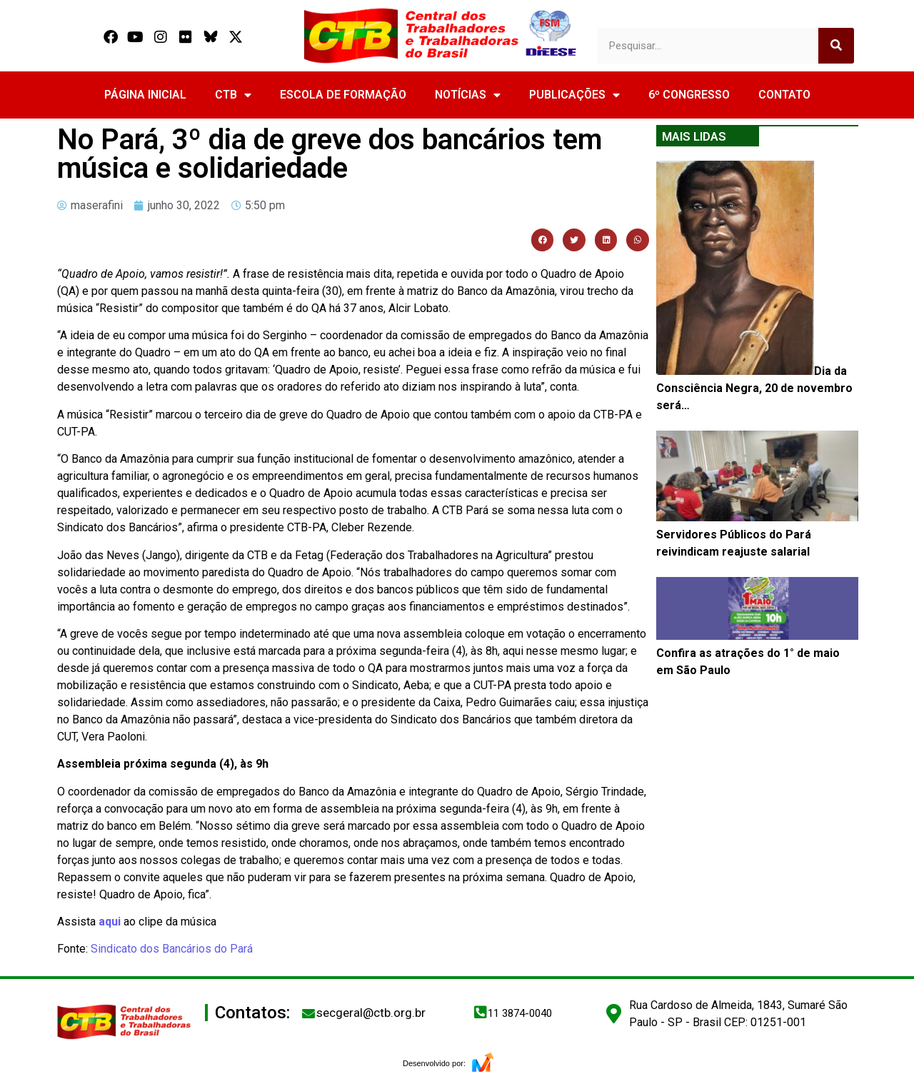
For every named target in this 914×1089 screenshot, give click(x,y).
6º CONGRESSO (689, 94)
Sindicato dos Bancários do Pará (172, 948)
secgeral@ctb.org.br (371, 1012)
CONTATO (784, 94)
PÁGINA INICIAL (145, 94)
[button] (542, 240)
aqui (110, 921)
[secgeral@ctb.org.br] (308, 1013)
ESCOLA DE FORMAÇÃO (343, 94)
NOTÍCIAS (468, 95)
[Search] (836, 46)
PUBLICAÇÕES (574, 95)
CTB (233, 95)
